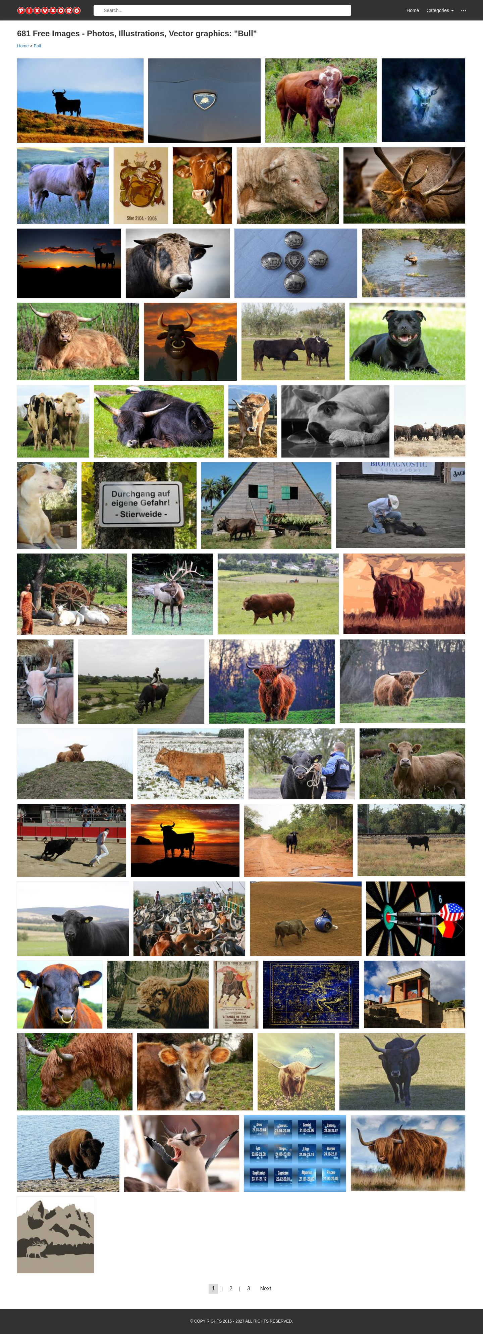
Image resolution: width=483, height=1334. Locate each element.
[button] (463, 10)
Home (413, 10)
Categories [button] (440, 10)
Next (265, 1288)
